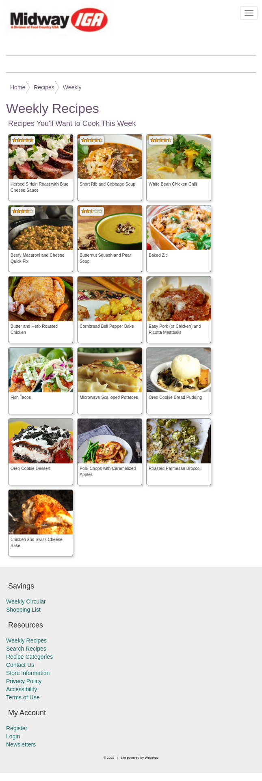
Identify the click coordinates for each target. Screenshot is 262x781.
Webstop (151, 757)
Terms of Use (22, 697)
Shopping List (23, 609)
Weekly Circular (26, 601)
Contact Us (20, 665)
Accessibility (21, 689)
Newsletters (21, 744)
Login (13, 736)
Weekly (72, 87)
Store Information (28, 673)
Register (16, 728)
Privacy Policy (23, 681)
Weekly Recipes (26, 640)
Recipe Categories (29, 656)
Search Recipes (26, 648)
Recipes (44, 87)
